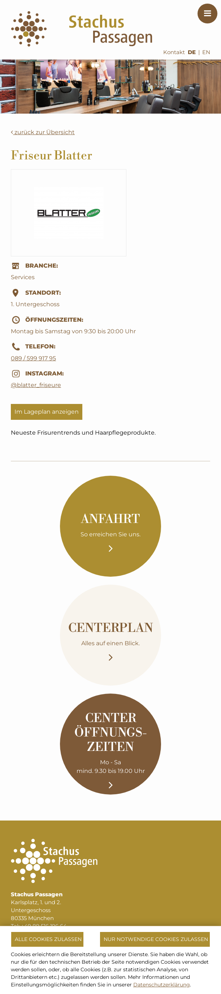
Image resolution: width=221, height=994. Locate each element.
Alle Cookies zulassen (48, 939)
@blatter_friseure (36, 385)
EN (206, 52)
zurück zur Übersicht (43, 132)
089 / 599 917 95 (33, 358)
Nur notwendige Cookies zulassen (156, 939)
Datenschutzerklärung (161, 984)
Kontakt (174, 52)
